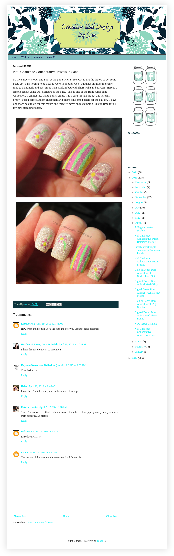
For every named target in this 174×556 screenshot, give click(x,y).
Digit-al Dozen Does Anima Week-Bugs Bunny (146, 315)
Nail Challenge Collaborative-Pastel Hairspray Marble (147, 238)
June (138, 212)
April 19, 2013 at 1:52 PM (72, 344)
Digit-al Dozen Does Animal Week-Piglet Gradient (146, 303)
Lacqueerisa (28, 323)
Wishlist (25, 57)
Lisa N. (25, 452)
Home (14, 57)
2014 (135, 172)
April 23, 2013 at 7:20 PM (43, 452)
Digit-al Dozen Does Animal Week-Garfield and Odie (145, 272)
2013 (135, 177)
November (141, 187)
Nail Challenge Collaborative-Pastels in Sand (147, 261)
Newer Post (20, 516)
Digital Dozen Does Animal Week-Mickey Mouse (147, 292)
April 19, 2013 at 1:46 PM (49, 323)
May (138, 217)
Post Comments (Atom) (40, 522)
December (141, 182)
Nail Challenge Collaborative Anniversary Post (145, 331)
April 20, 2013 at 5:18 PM (53, 407)
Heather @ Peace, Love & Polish (39, 344)
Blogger (101, 540)
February (140, 346)
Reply (24, 333)
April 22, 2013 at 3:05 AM (47, 431)
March (139, 341)
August (139, 202)
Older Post (111, 516)
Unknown (26, 431)
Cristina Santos (29, 407)
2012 (135, 358)
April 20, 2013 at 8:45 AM (42, 386)
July (137, 207)
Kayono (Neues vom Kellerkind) (39, 365)
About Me (51, 57)
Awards (38, 57)
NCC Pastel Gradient (146, 323)
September (141, 197)
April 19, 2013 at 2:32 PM (72, 365)
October (139, 192)
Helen (24, 386)
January (139, 351)
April (138, 222)
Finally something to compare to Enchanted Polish (148, 250)
